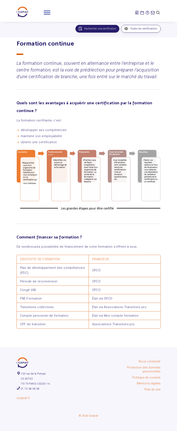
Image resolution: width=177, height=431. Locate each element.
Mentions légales (149, 383)
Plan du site (152, 389)
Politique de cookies (146, 377)
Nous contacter (150, 361)
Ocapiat (93, 415)
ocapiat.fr (23, 398)
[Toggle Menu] (47, 12)
